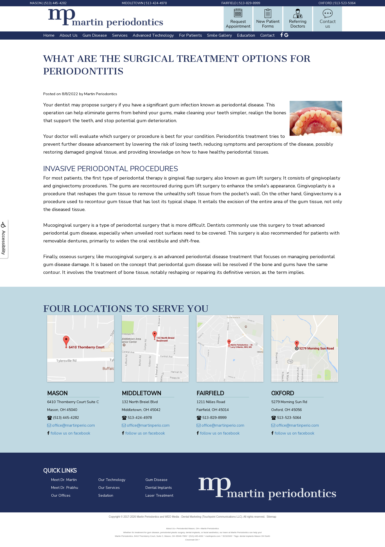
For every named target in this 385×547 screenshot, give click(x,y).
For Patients (190, 35)
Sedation (105, 495)
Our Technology (111, 479)
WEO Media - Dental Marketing (183, 516)
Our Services (109, 487)
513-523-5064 (344, 3)
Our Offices (61, 495)
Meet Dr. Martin (64, 479)
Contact (267, 35)
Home (49, 35)
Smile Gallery (219, 35)
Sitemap (271, 516)
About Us (68, 35)
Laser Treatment (159, 495)
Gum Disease (95, 35)
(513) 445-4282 (55, 3)
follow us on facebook (68, 433)
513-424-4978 (156, 3)
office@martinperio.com (71, 425)
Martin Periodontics (148, 516)
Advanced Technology (153, 35)
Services (120, 35)
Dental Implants (158, 487)
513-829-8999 (249, 3)
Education (246, 35)
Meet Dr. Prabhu (64, 487)
